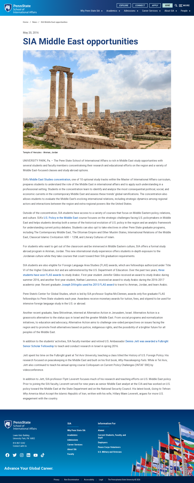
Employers (103, 442)
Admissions (129, 10)
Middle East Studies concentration (49, 179)
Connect (140, 5)
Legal (101, 480)
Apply (155, 5)
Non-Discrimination (71, 480)
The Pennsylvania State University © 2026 (124, 480)
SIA (69, 423)
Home (25, 22)
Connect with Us (20, 446)
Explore (123, 5)
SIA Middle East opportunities (54, 22)
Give (167, 5)
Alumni (101, 430)
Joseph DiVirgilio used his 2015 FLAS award (87, 284)
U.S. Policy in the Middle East (61, 217)
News (34, 22)
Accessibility (89, 480)
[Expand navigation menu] (176, 5)
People (184, 10)
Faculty (70, 454)
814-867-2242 (19, 443)
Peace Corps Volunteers (109, 447)
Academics (111, 10)
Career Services (150, 10)
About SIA (169, 10)
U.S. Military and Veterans (110, 452)
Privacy (56, 480)
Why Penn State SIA (90, 10)
